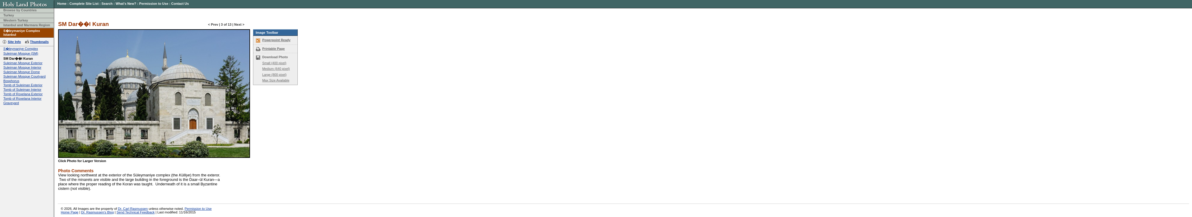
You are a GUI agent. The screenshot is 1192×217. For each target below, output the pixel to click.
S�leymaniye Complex (20, 48)
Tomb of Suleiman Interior (22, 89)
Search (107, 3)
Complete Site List (84, 3)
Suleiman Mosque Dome (21, 72)
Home (61, 3)
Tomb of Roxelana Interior (22, 98)
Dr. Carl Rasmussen (133, 208)
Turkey (8, 15)
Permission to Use (153, 3)
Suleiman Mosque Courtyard (24, 76)
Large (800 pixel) (274, 74)
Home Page (69, 212)
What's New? (126, 3)
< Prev (213, 24)
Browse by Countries (20, 10)
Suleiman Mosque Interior (22, 67)
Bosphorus (11, 81)
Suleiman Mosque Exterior (22, 63)
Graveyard (11, 103)
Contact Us (180, 3)
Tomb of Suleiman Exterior (22, 85)
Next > (239, 24)
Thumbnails (39, 42)
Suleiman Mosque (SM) (20, 53)
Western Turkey (15, 20)
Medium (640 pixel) (276, 68)
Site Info (14, 42)
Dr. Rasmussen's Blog (97, 212)
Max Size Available (275, 80)
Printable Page (273, 48)
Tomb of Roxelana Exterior (23, 94)
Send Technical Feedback (136, 212)
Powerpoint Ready (276, 40)
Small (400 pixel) (274, 63)
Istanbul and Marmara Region (26, 25)
